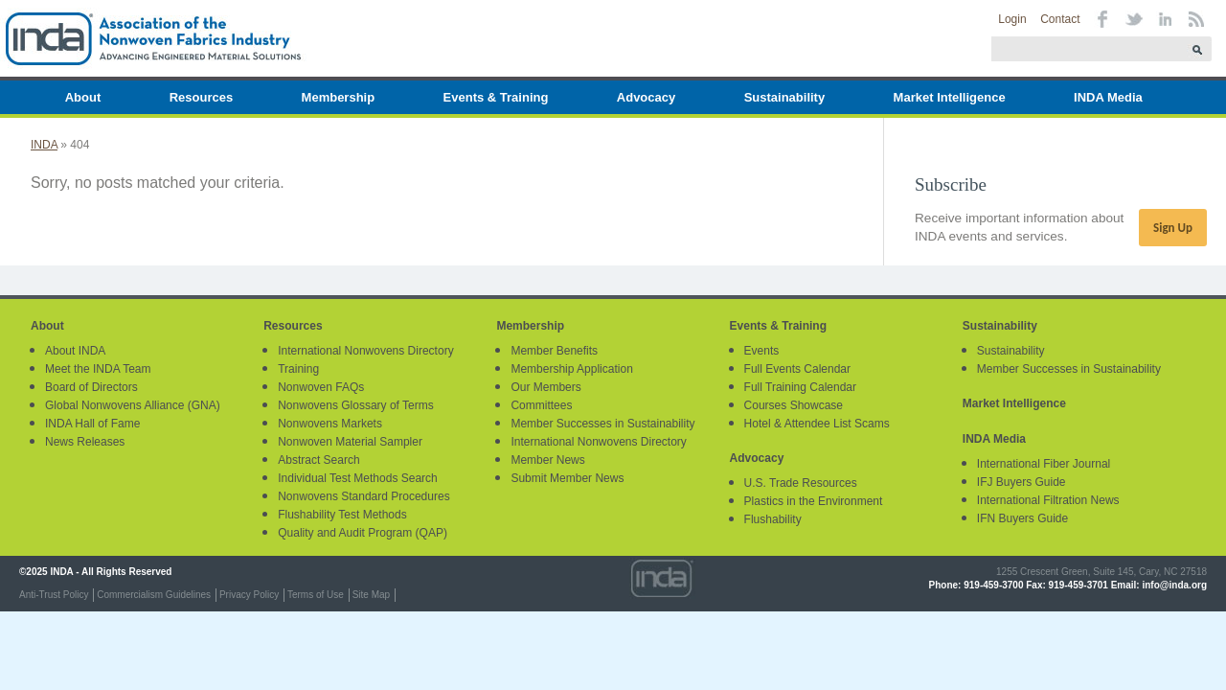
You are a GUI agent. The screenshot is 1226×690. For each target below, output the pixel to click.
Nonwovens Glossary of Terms (356, 405)
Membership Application (571, 369)
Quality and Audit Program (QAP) (362, 533)
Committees (541, 405)
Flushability (773, 519)
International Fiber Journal (1043, 464)
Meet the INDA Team (98, 369)
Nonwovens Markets (330, 423)
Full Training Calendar (800, 387)
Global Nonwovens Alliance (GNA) (132, 405)
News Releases (85, 441)
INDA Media (1108, 97)
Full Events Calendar (797, 369)
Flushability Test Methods (342, 514)
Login (1012, 19)
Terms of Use (315, 594)
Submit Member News (567, 478)
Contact (1059, 19)
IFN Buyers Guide (1022, 518)
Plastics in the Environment (813, 501)
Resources (201, 97)
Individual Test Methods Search (358, 478)
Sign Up (1172, 227)
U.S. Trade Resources (800, 483)
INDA (44, 144)
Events (762, 350)
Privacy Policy (249, 594)
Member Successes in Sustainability (602, 423)
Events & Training (496, 97)
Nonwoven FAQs (321, 387)
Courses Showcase (793, 405)
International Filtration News (1048, 500)
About (83, 97)
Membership (338, 97)
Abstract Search (318, 460)
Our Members (545, 387)
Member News (547, 460)
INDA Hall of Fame (92, 423)
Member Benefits (554, 350)
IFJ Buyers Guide (1021, 482)
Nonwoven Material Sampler (350, 441)
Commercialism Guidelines (154, 594)
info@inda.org (1174, 585)
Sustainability (785, 97)
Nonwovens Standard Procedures (363, 496)
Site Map (371, 594)
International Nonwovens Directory (365, 350)
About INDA (75, 350)
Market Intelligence (950, 97)
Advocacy (646, 97)
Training (298, 369)
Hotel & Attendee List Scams (817, 423)
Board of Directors (91, 387)
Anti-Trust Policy (53, 594)
